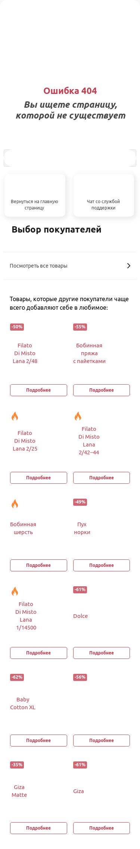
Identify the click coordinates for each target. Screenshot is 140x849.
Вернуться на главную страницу (34, 204)
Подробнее (38, 390)
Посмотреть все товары (70, 266)
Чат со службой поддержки (103, 204)
